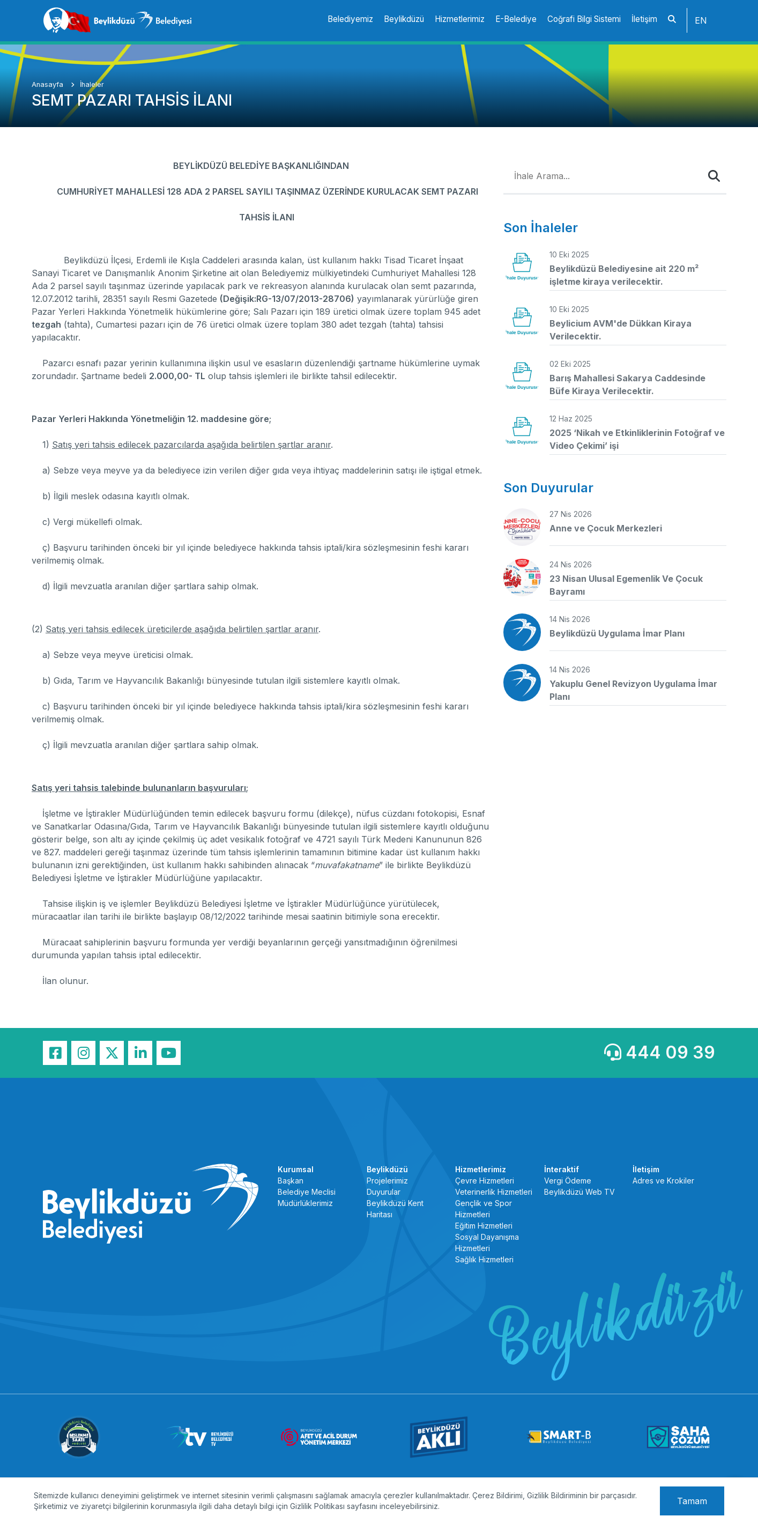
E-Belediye (516, 19)
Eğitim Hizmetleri (483, 1225)
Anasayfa (48, 84)
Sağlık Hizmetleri (484, 1259)
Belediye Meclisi (307, 1191)
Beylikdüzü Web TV (579, 1191)
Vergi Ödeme (567, 1180)
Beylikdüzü (404, 19)
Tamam (692, 1501)
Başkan (290, 1180)
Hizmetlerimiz (460, 19)
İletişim (644, 19)
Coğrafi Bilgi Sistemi (584, 19)
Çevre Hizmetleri (484, 1180)
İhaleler (92, 84)
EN (701, 20)
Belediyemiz (350, 19)
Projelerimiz (387, 1180)
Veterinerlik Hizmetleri (493, 1191)
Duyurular (383, 1191)
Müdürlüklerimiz (305, 1203)
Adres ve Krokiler (663, 1180)
